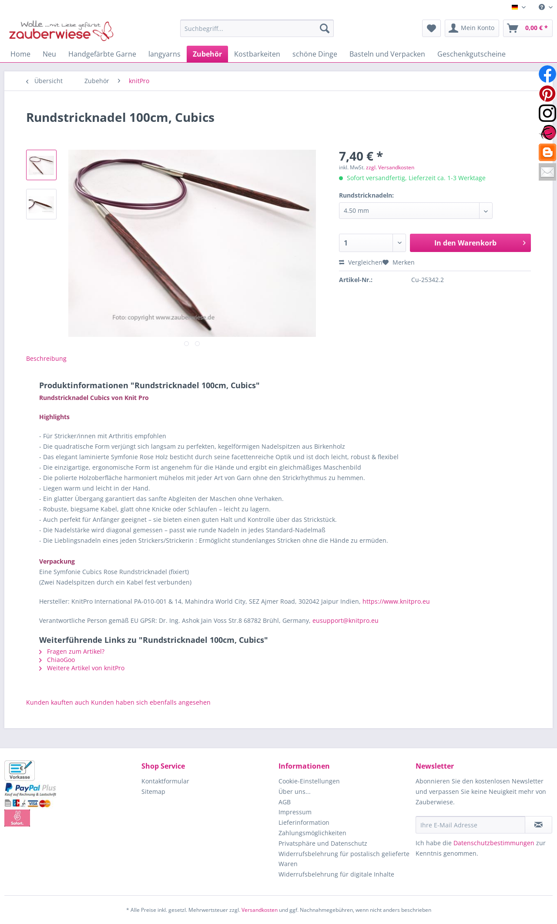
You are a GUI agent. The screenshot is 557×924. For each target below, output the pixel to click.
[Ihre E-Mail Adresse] (470, 824)
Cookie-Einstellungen (309, 781)
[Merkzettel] (431, 28)
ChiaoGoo (57, 659)
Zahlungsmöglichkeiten (312, 833)
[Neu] (49, 54)
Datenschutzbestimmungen (493, 843)
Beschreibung (46, 358)
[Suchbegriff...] (257, 28)
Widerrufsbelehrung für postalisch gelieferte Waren (343, 859)
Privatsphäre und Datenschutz (322, 843)
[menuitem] (542, 7)
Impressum (295, 812)
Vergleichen (361, 262)
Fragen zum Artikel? (71, 651)
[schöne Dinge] (314, 54)
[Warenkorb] (528, 28)
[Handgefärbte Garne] (102, 54)
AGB (284, 802)
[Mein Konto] (472, 28)
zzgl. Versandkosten (390, 167)
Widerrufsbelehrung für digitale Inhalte (336, 874)
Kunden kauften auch (57, 702)
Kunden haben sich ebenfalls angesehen (151, 702)
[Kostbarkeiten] (257, 54)
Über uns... (294, 791)
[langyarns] (164, 54)
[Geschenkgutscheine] (471, 54)
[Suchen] (324, 28)
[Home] (20, 54)
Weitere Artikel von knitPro (81, 668)
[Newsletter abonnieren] (538, 824)
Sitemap (153, 791)
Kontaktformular (165, 781)
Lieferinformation (303, 822)
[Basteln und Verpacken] (387, 54)
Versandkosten (260, 910)
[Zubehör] (207, 54)
